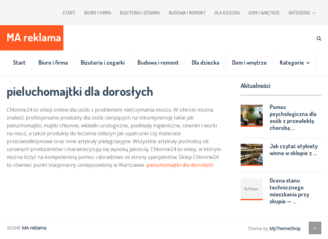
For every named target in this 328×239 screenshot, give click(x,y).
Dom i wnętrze (264, 12)
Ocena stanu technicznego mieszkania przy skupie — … (289, 191)
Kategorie (299, 12)
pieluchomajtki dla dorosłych (180, 164)
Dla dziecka (227, 12)
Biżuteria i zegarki (140, 12)
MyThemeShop (285, 228)
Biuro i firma (97, 12)
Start (68, 12)
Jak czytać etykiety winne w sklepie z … (294, 149)
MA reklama (34, 37)
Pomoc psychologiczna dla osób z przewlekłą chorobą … (293, 117)
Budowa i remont (187, 12)
